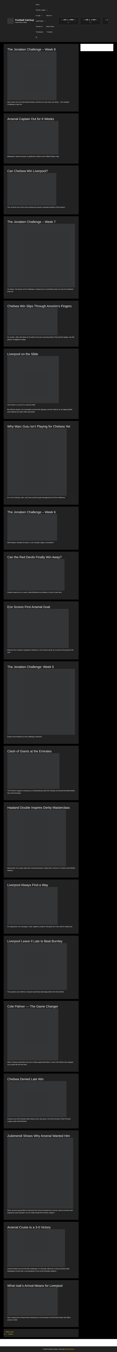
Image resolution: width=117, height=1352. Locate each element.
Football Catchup (24, 20)
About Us (49, 15)
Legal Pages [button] (41, 21)
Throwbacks (39, 32)
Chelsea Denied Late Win (25, 1079)
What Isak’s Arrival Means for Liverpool (35, 1285)
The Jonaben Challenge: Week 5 (30, 667)
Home (37, 4)
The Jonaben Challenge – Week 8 (31, 49)
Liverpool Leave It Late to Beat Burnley (34, 941)
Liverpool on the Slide (22, 354)
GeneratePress (69, 1349)
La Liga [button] (40, 15)
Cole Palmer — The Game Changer (32, 1006)
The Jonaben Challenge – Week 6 (31, 512)
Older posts (10, 1332)
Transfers (50, 32)
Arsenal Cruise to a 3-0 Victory (29, 1227)
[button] (36, 37)
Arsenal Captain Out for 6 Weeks (30, 119)
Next (12, 1334)
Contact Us (39, 26)
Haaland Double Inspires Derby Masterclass (38, 807)
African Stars (50, 26)
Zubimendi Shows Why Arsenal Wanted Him (38, 1136)
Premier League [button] (43, 10)
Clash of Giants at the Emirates (29, 751)
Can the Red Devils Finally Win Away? (34, 557)
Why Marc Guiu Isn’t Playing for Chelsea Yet (38, 426)
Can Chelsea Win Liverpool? (27, 171)
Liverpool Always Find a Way (27, 885)
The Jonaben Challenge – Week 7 (31, 222)
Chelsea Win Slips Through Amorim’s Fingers (39, 306)
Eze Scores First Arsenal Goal (28, 607)
